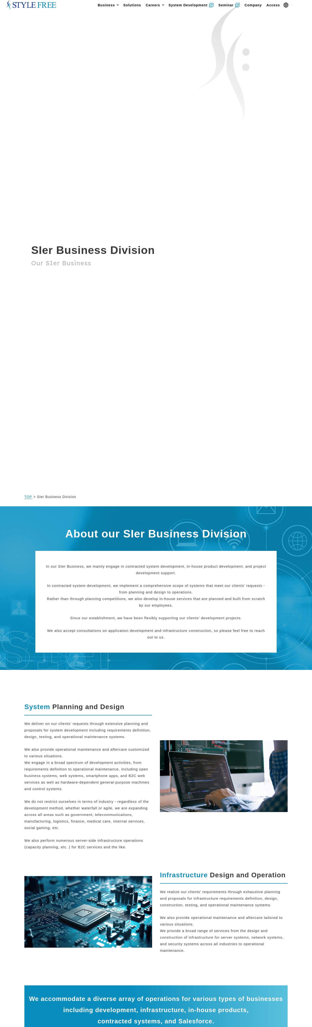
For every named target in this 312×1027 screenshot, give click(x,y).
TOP (28, 497)
